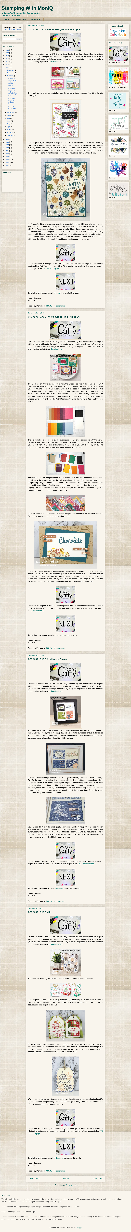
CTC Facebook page (51, 269)
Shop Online (17, 29)
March (9, 130)
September (11, 112)
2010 (7, 165)
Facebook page (57, 62)
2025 (7, 53)
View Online (8, 29)
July (8, 118)
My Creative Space (19, 19)
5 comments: (59, 648)
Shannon (59, 888)
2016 (7, 148)
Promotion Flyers (35, 19)
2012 (7, 159)
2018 (7, 142)
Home (7, 19)
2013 (7, 156)
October (10, 76)
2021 (7, 64)
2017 (7, 145)
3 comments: (59, 306)
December (10, 70)
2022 (7, 61)
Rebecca (59, 1158)
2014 (7, 153)
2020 (7, 67)
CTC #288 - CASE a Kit (39, 912)
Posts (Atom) (71, 1185)
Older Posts (97, 1178)
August (9, 115)
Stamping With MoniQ (27, 8)
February (10, 132)
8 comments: (59, 901)
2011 (7, 162)
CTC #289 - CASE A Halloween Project (47, 659)
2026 (7, 50)
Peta (57, 635)
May (9, 124)
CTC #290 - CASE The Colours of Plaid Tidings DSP (54, 317)
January (10, 135)
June (9, 121)
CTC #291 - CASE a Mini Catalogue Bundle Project (54, 29)
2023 (7, 58)
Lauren (58, 293)
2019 (7, 139)
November (10, 73)
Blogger (79, 1228)
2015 (7, 151)
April (9, 127)
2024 (7, 56)
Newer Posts (34, 1178)
